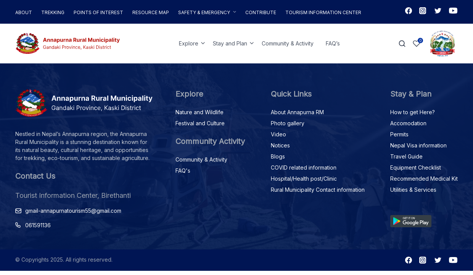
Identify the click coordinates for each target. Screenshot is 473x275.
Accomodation (408, 123)
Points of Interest (98, 12)
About (23, 12)
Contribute (260, 12)
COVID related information (303, 167)
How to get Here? (412, 112)
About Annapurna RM (297, 112)
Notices (280, 145)
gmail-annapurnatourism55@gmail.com (73, 210)
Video (278, 134)
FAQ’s (333, 43)
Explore (188, 43)
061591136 (38, 225)
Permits (399, 134)
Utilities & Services (413, 189)
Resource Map (150, 12)
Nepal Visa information (418, 145)
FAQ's (182, 170)
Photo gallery (287, 123)
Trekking (52, 12)
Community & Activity (288, 43)
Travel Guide (406, 156)
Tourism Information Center (323, 12)
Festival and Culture (200, 123)
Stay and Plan (230, 43)
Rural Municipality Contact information (318, 189)
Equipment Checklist (415, 167)
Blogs (278, 156)
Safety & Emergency (204, 12)
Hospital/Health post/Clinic (304, 178)
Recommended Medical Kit (424, 178)
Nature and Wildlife (199, 112)
